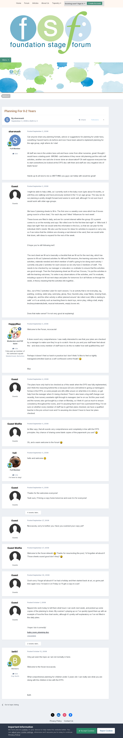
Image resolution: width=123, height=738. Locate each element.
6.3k (15, 475)
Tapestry (56, 3)
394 (15, 154)
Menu (5, 60)
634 (15, 674)
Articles (35, 3)
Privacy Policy (56, 721)
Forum (26, 3)
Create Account (94, 3)
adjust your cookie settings (22, 732)
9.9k (15, 349)
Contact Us (68, 721)
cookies (25, 730)
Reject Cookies (105, 731)
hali (15, 453)
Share (82, 120)
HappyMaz (15, 324)
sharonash (19, 118)
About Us (45, 3)
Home (18, 3)
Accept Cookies (85, 731)
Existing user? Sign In (75, 4)
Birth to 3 (34, 121)
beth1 (15, 651)
